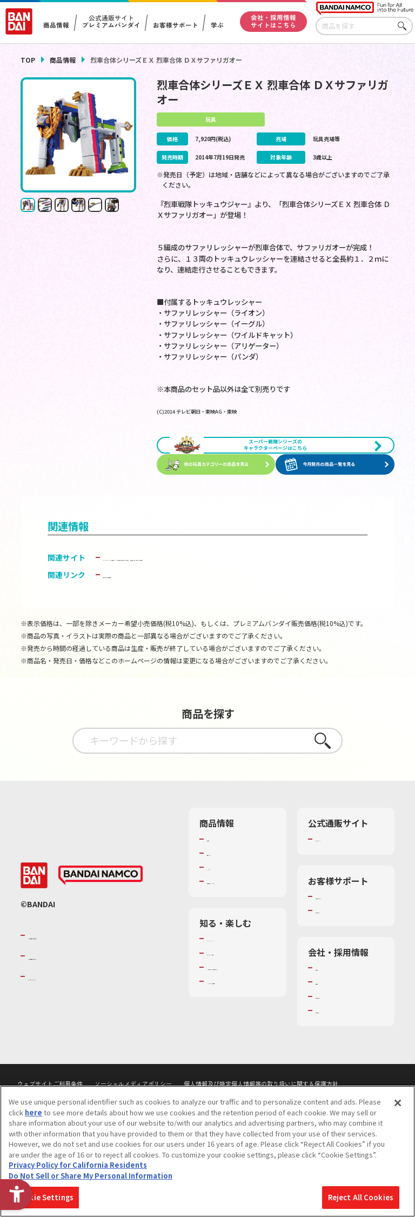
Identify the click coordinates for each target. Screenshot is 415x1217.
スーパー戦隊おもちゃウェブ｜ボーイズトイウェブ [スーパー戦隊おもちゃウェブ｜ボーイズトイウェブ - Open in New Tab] (190, 589)
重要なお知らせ (340, 964)
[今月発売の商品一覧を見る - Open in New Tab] (336, 485)
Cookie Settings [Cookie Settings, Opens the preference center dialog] (44, 1201)
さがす (405, 26)
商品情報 (63, 59)
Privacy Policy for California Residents (78, 1168)
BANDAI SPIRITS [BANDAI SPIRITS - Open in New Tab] (61, 1030)
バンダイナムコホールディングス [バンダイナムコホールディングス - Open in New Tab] (93, 1009)
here (33, 1115)
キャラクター (228, 911)
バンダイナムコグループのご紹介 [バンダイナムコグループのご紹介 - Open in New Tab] (93, 989)
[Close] (398, 1106)
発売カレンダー (231, 897)
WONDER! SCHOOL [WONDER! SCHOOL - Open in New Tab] (237, 992)
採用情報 (330, 1035)
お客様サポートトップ (347, 945)
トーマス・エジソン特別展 (238, 1011)
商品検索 (221, 882)
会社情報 (330, 1021)
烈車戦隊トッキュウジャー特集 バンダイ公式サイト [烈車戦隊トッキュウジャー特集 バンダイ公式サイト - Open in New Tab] (191, 601)
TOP (28, 59)
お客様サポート (175, 25)
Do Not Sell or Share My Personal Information (90, 1179)
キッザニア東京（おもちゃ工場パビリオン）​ (238, 1040)
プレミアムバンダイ (347, 882)
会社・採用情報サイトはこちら (273, 21)
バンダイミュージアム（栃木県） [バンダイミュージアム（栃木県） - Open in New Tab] (239, 1069)
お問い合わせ (337, 1064)
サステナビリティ (343, 1050)
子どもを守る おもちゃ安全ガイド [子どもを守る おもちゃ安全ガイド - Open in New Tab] (160, 618)
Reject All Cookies (360, 1201)
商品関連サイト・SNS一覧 (235, 930)
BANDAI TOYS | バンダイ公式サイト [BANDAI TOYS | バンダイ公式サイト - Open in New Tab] (165, 577)
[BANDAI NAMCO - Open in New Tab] (100, 929)
